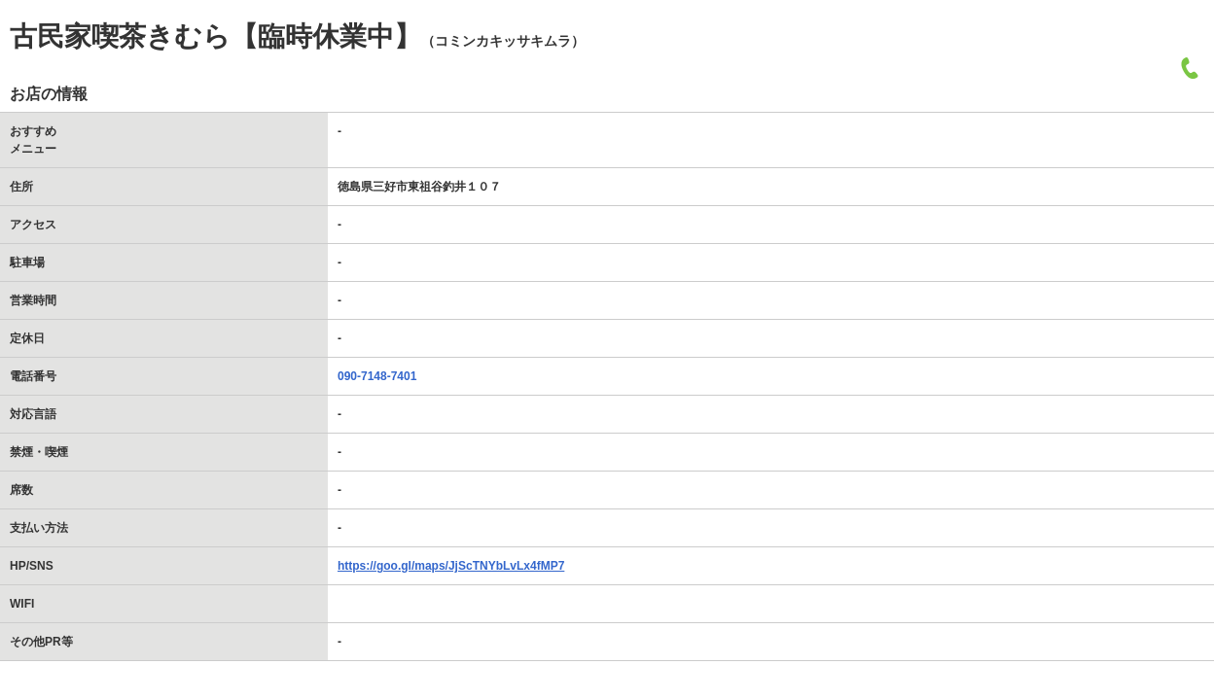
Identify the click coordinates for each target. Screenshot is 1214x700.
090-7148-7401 (377, 376)
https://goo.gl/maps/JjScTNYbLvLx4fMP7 (451, 566)
